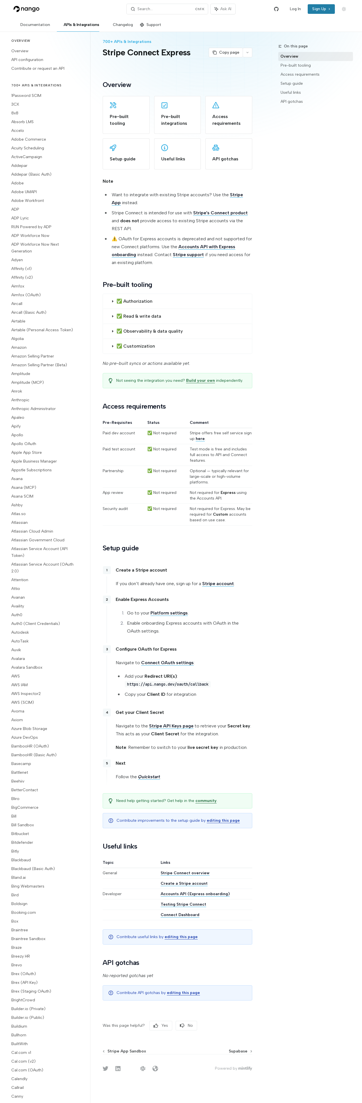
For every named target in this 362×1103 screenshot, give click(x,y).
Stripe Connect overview (185, 873)
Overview (289, 56)
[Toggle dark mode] (343, 9)
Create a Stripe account (184, 883)
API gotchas (292, 101)
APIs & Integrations (78, 27)
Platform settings (169, 613)
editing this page (223, 820)
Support (150, 27)
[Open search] (167, 9)
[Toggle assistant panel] (223, 9)
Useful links (291, 92)
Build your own (200, 380)
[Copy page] (226, 52)
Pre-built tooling (296, 65)
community (206, 800)
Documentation (32, 27)
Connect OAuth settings (167, 662)
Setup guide (292, 83)
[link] (126, 115)
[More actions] (247, 52)
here (200, 438)
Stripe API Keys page (171, 726)
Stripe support (188, 254)
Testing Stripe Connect (183, 904)
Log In (295, 8)
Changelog (119, 27)
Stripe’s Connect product (220, 212)
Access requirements (300, 74)
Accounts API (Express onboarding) (195, 893)
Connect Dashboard (180, 914)
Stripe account (218, 583)
